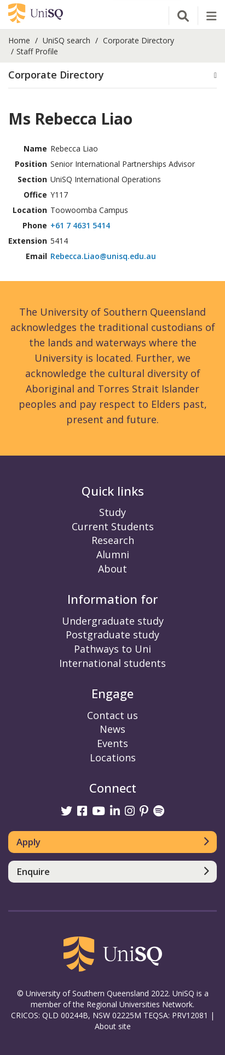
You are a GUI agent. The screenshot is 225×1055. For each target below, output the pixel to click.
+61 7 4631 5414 (80, 225)
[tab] (112, 75)
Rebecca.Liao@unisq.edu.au (103, 256)
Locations (113, 757)
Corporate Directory (138, 40)
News (112, 729)
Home (19, 40)
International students (112, 663)
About (112, 568)
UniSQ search (66, 40)
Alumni (112, 554)
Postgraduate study (112, 634)
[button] (112, 75)
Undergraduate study (113, 620)
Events (112, 743)
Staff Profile (37, 51)
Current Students (113, 526)
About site (113, 1026)
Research (112, 540)
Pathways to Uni (112, 648)
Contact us (112, 715)
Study (112, 512)
